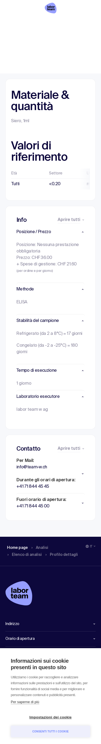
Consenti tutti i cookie (50, 731)
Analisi (34, 23)
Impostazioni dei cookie (50, 717)
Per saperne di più (25, 702)
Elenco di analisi (57, 23)
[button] (50, 232)
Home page (13, 23)
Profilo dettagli (84, 23)
